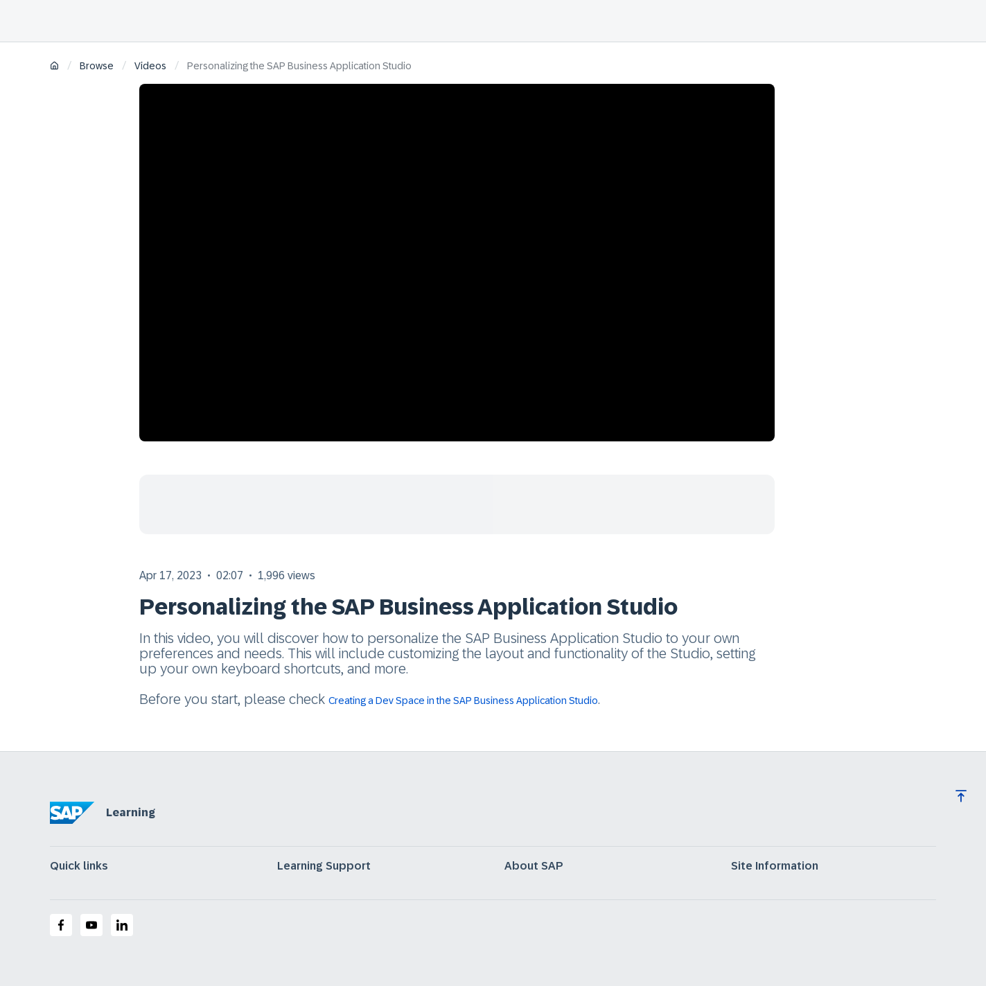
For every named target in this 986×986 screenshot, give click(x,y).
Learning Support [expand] (324, 866)
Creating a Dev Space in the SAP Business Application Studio (463, 700)
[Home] (54, 67)
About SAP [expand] (533, 866)
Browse (97, 65)
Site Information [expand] (774, 866)
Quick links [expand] (79, 866)
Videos (150, 65)
